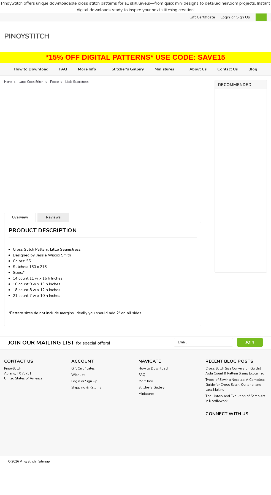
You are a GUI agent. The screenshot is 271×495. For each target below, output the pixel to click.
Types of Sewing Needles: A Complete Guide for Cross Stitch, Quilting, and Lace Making (234, 385)
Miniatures (167, 69)
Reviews (53, 217)
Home (8, 82)
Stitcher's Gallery (128, 69)
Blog (252, 69)
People (54, 82)
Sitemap (44, 462)
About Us (198, 69)
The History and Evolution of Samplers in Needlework (235, 398)
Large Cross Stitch (31, 82)
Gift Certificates (83, 368)
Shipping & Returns (86, 387)
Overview (20, 217)
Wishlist (78, 375)
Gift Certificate (202, 17)
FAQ (63, 69)
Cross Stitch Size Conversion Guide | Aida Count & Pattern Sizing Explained (234, 371)
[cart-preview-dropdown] (260, 17)
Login (225, 17)
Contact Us (227, 69)
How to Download (31, 69)
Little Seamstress (76, 82)
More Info (89, 69)
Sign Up (243, 17)
